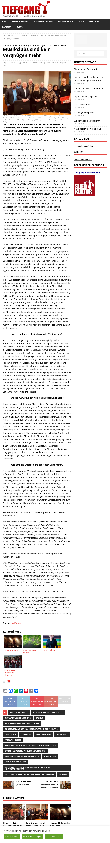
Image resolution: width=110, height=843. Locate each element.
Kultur (80, 21)
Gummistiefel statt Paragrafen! (88, 88)
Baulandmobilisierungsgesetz (48, 712)
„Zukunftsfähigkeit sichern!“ (60, 824)
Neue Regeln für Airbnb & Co (87, 128)
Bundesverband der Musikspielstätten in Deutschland (31, 729)
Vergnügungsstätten (15, 762)
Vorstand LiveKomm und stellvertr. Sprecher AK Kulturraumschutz (28, 768)
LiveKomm (15, 623)
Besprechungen (19, 21)
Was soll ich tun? (81, 104)
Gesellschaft (95, 21)
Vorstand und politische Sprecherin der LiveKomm (29, 774)
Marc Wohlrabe (43, 734)
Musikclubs (61, 734)
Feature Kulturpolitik (41, 62)
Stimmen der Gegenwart (85, 69)
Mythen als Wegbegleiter (85, 96)
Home (4, 21)
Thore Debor (50, 756)
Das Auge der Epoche (84, 112)
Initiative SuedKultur (43, 21)
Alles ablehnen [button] (11, 836)
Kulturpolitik (65, 21)
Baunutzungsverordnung (18, 718)
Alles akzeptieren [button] (53, 836)
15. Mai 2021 (12, 62)
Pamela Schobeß (13, 740)
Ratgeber (6, 27)
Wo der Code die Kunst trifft (87, 120)
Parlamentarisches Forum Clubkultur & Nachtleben (30, 745)
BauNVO (39, 718)
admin (24, 62)
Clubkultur (10, 734)
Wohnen (63, 774)
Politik (7, 65)
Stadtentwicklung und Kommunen (22, 756)
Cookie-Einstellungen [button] (32, 836)
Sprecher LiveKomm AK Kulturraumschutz (25, 751)
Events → (21, 27)
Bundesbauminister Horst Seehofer (22, 723)
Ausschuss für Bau (19, 712)
